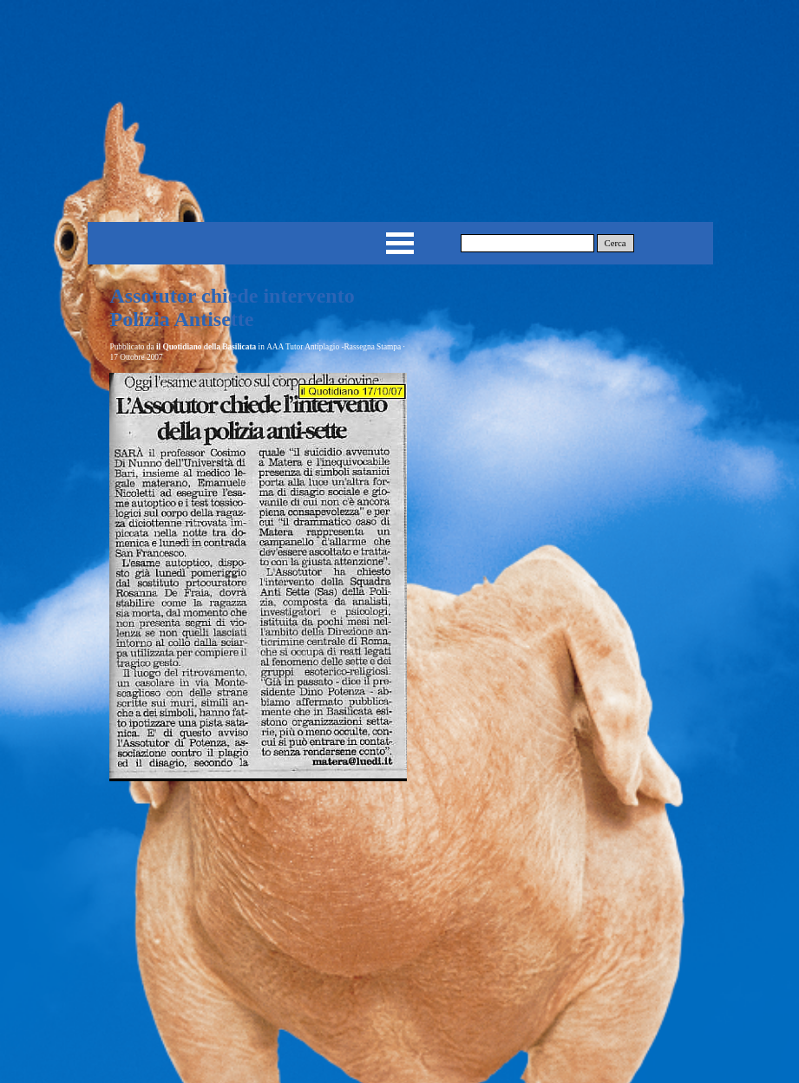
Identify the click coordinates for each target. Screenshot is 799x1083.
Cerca (615, 243)
